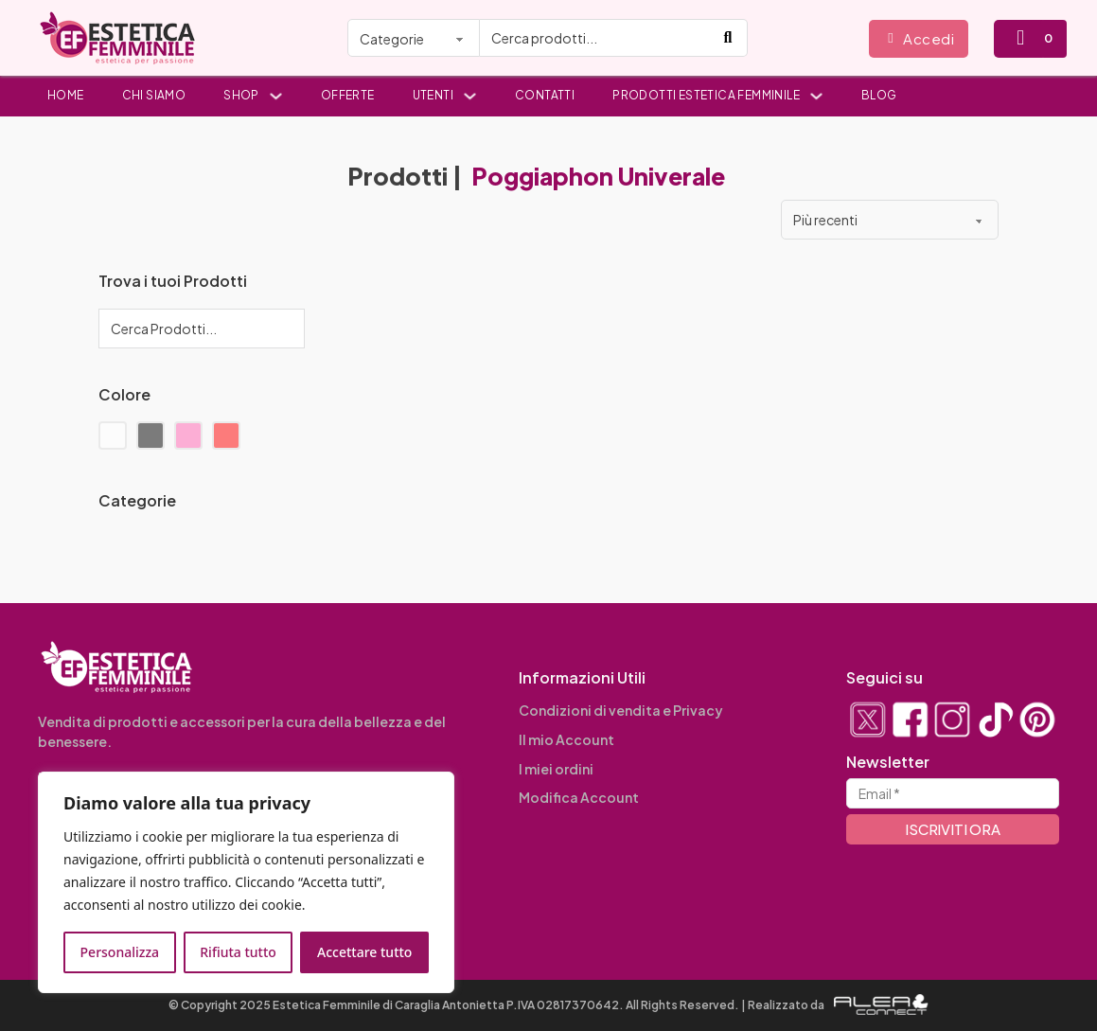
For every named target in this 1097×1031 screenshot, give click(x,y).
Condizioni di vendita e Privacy (621, 710)
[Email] (952, 793)
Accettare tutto (364, 952)
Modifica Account (579, 797)
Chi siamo (154, 95)
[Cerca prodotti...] (595, 38)
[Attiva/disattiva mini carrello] (1020, 37)
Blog (879, 95)
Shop (241, 95)
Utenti (433, 95)
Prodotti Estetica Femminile (706, 95)
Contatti (545, 95)
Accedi (921, 38)
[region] (246, 882)
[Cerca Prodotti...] (201, 328)
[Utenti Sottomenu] (470, 96)
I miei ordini (556, 768)
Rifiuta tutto (238, 952)
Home (65, 95)
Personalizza (120, 952)
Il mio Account (566, 739)
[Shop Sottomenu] (276, 96)
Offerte (348, 95)
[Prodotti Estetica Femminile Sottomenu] (816, 96)
